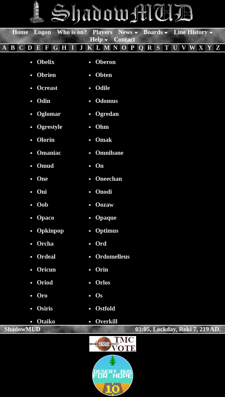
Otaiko (46, 321)
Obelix (46, 61)
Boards (153, 32)
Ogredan (107, 113)
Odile (102, 87)
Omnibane (109, 152)
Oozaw (104, 204)
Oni (42, 191)
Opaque (106, 217)
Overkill (106, 321)
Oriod (45, 282)
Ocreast (47, 87)
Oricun (46, 269)
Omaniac (49, 152)
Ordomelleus (112, 256)
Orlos (102, 282)
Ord (101, 243)
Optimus (107, 230)
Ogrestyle (49, 126)
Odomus (106, 100)
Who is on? (72, 32)
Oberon (105, 61)
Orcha (45, 243)
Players (103, 32)
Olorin (46, 139)
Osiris (45, 308)
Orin (101, 269)
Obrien (46, 74)
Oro (42, 295)
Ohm (102, 126)
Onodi (103, 191)
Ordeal (46, 256)
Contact (124, 39)
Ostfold (105, 308)
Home (20, 32)
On (99, 165)
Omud (45, 165)
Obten (103, 74)
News (125, 32)
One (42, 178)
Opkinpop (50, 230)
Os (99, 295)
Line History (191, 32)
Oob (42, 204)
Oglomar (49, 113)
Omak (103, 139)
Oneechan (108, 178)
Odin (43, 100)
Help (96, 39)
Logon (42, 32)
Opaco (45, 217)
